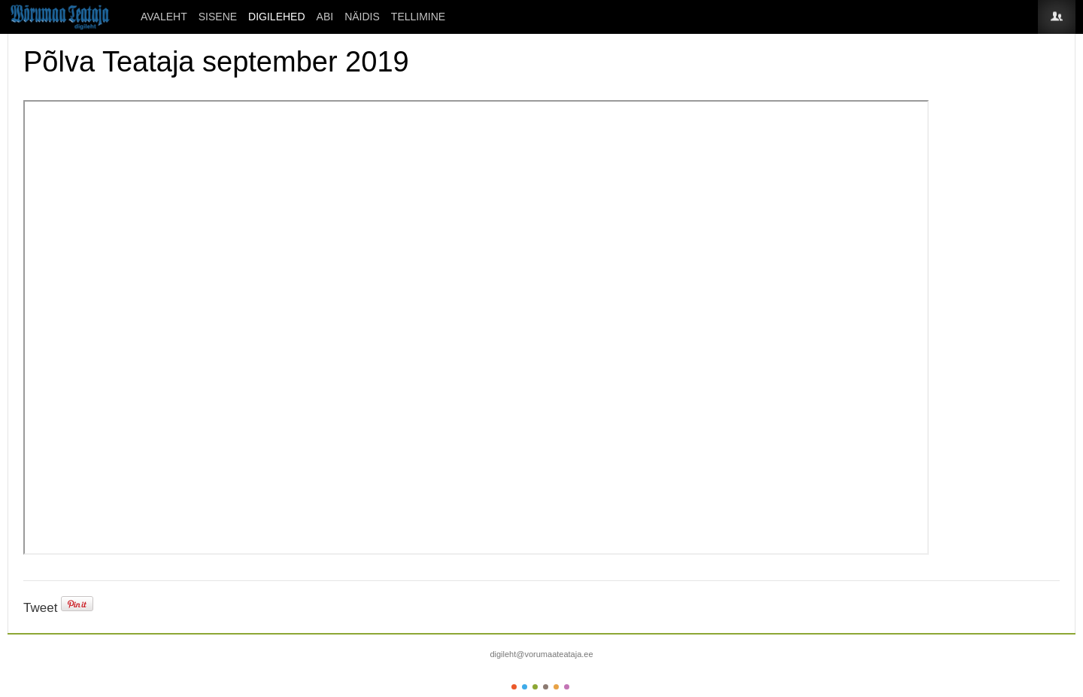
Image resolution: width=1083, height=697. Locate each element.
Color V (556, 686)
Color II (524, 686)
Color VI (566, 686)
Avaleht (164, 17)
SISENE (218, 17)
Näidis (362, 17)
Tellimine (418, 17)
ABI (325, 17)
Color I (514, 686)
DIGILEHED (276, 17)
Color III (535, 686)
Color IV (545, 686)
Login (1056, 17)
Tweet (40, 608)
